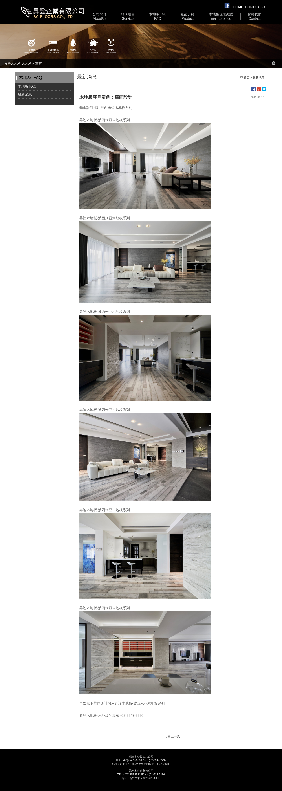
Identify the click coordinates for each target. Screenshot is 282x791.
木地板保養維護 (221, 16)
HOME (238, 7)
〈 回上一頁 (172, 736)
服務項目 (128, 16)
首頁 (246, 77)
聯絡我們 (254, 16)
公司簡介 (100, 16)
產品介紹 (188, 16)
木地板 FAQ (158, 16)
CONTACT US (255, 7)
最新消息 (25, 94)
